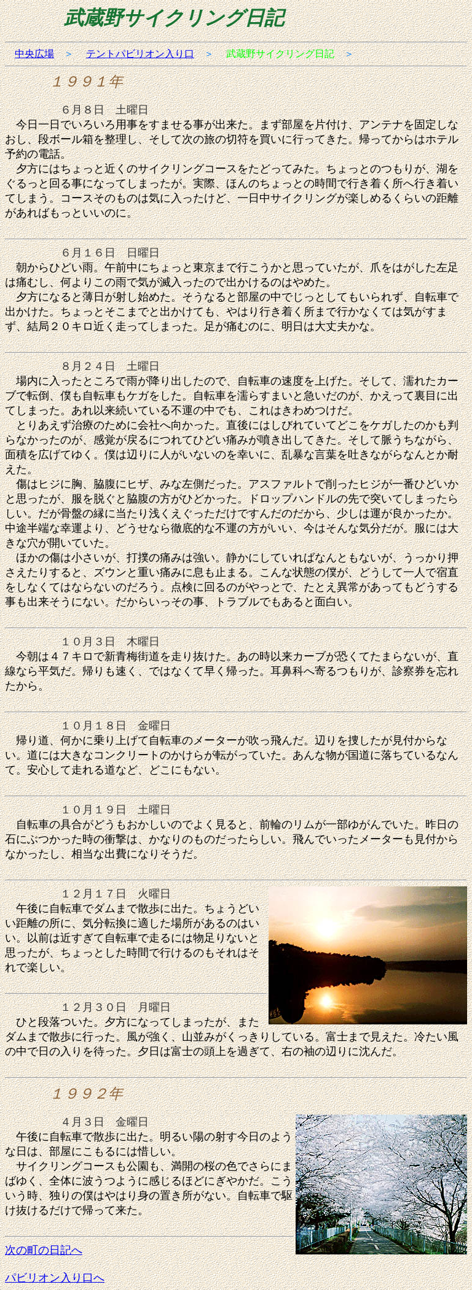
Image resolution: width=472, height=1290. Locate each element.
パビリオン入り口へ (54, 1278)
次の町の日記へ (43, 1250)
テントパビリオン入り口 (140, 53)
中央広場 (34, 53)
